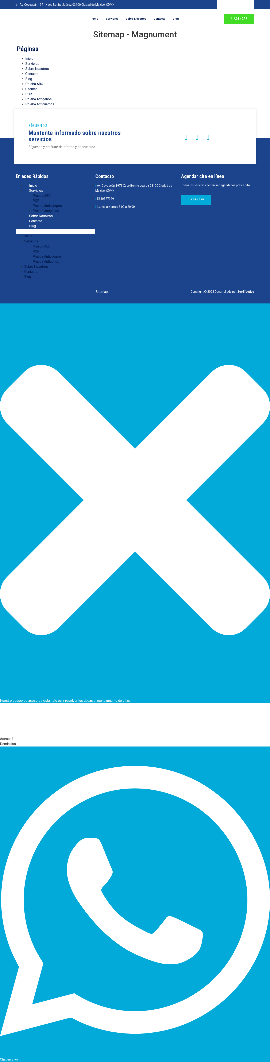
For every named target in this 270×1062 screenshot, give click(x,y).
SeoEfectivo (245, 291)
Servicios (109, 18)
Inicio (91, 18)
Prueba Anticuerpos (39, 104)
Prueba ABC (34, 84)
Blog (180, 18)
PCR (28, 94)
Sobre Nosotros (136, 18)
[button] (55, 231)
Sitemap (31, 89)
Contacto (162, 18)
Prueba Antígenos (38, 99)
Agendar (239, 18)
